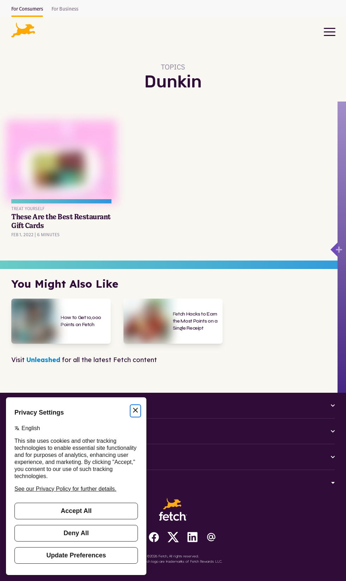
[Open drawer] (334, 250)
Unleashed (43, 360)
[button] (23, 30)
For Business (64, 9)
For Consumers (27, 9)
